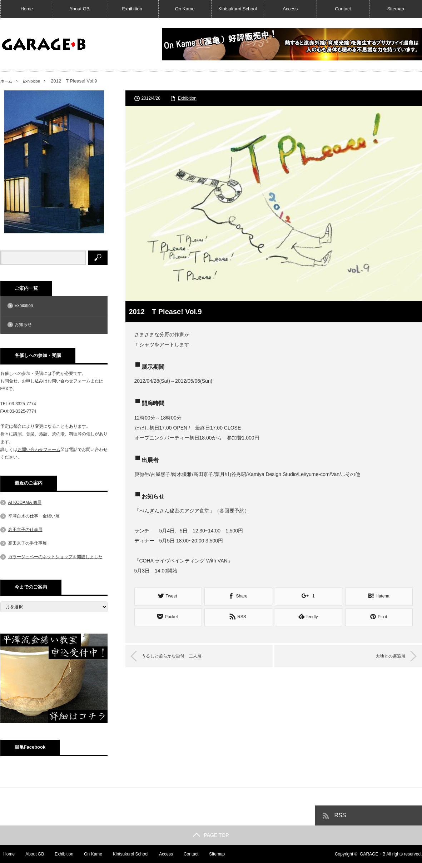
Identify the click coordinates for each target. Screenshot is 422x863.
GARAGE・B (372, 854)
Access (290, 8)
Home (26, 8)
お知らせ (23, 324)
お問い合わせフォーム (69, 380)
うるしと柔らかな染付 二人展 (179, 655)
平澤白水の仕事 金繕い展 (34, 516)
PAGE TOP (211, 835)
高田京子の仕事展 (25, 529)
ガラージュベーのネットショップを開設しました (55, 556)
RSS (340, 815)
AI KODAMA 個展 (24, 502)
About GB (79, 8)
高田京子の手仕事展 (27, 543)
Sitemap (395, 8)
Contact (343, 8)
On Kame (185, 8)
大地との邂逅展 (384, 655)
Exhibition (132, 8)
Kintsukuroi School (237, 8)
